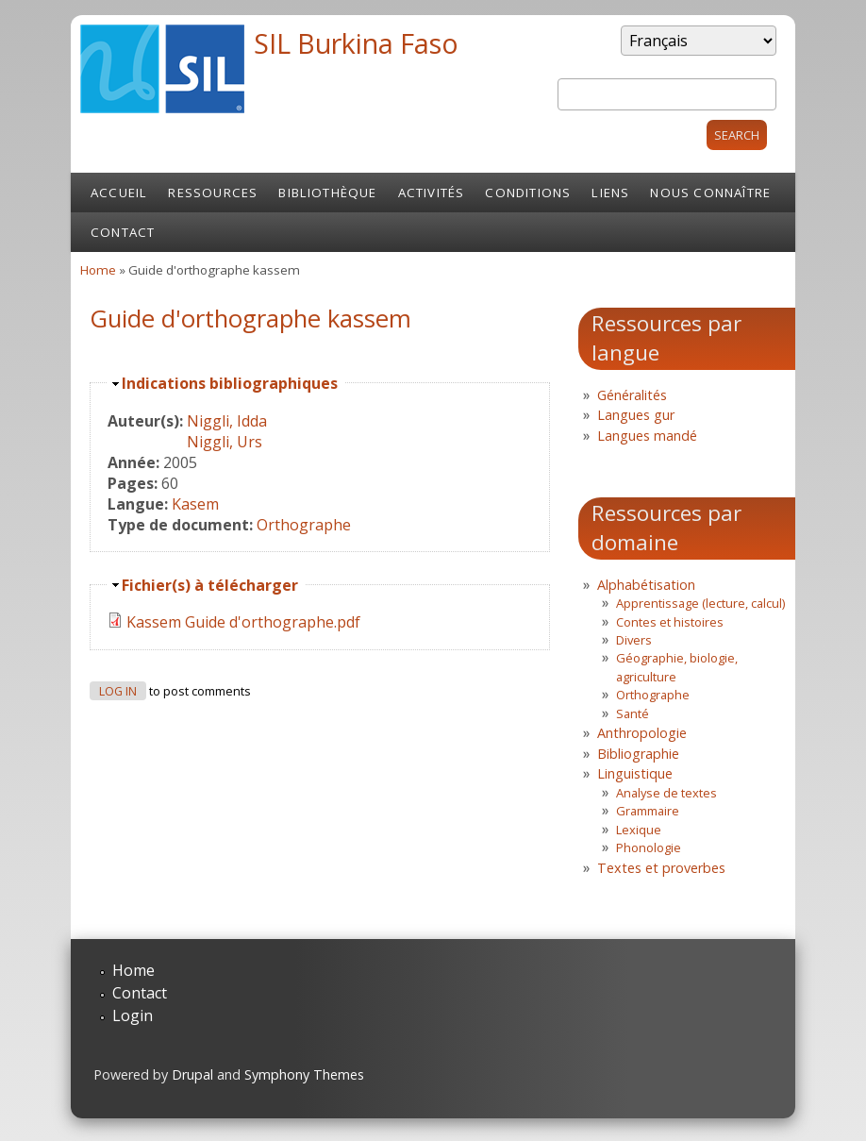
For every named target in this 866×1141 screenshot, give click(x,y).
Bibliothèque (327, 192)
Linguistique (635, 773)
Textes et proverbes (661, 868)
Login (132, 1015)
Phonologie (648, 847)
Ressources (213, 192)
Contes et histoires (670, 621)
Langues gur (635, 415)
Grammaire (647, 810)
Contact (123, 232)
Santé (632, 713)
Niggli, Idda (227, 421)
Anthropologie (642, 733)
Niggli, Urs (224, 441)
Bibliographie (638, 754)
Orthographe (304, 524)
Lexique (638, 829)
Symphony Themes (304, 1074)
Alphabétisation (646, 585)
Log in (118, 691)
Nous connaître (710, 192)
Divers (634, 639)
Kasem (195, 504)
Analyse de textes (666, 792)
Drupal (192, 1074)
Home (98, 269)
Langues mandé (647, 436)
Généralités (632, 395)
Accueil (119, 192)
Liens (610, 192)
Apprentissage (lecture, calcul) (700, 603)
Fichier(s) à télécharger (210, 585)
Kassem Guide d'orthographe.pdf (243, 622)
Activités (431, 192)
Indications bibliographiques (230, 383)
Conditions (528, 192)
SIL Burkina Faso (356, 43)
